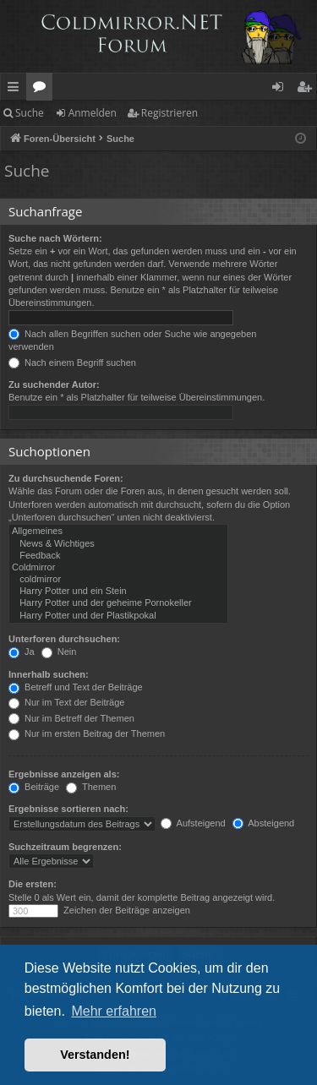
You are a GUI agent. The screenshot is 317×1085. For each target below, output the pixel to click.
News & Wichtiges (118, 544)
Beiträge (33, 787)
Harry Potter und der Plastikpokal (118, 616)
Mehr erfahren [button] (113, 1011)
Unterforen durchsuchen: (64, 639)
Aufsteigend (193, 823)
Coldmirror (118, 568)
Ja (21, 651)
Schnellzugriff (16, 90)
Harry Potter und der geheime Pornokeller (118, 603)
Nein (59, 651)
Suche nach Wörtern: (55, 238)
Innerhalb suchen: (48, 674)
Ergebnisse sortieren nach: (68, 809)
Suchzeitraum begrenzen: (65, 847)
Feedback (118, 556)
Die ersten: (32, 884)
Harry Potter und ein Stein (118, 591)
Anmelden (92, 113)
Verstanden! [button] (94, 1054)
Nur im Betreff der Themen (71, 718)
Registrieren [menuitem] (307, 90)
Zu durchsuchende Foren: (65, 478)
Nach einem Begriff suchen (72, 362)
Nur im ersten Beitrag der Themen (86, 733)
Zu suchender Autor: (54, 384)
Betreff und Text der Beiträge (75, 687)
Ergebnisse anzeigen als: (63, 774)
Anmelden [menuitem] (282, 90)
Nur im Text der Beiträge (66, 702)
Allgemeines (118, 531)
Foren (42, 90)
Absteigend (263, 823)
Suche (29, 113)
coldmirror (118, 580)
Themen (91, 787)
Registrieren (169, 113)
